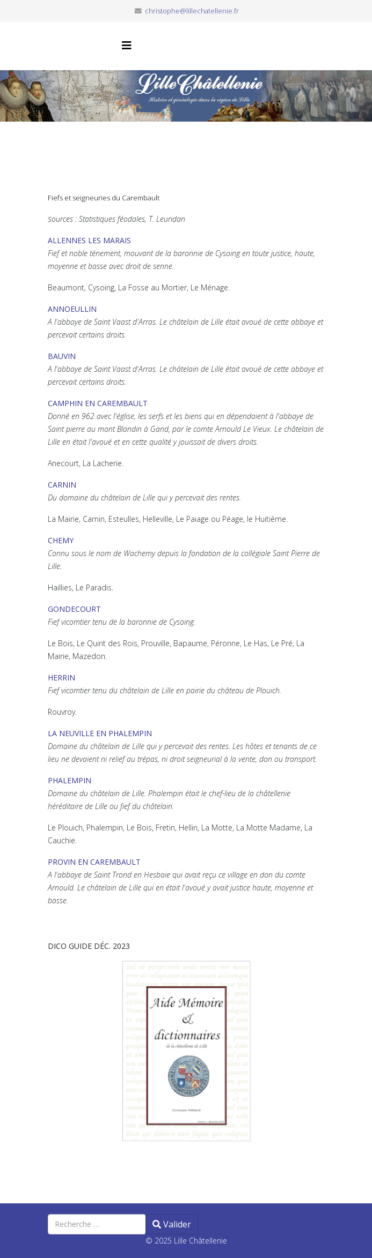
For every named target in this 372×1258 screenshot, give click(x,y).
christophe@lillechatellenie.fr (192, 11)
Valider (171, 1224)
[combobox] (97, 1224)
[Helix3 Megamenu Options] (127, 45)
